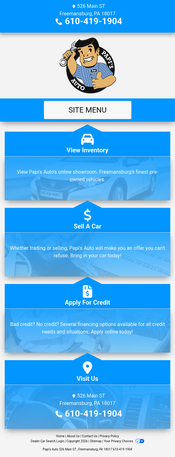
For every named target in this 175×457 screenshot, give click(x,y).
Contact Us (89, 436)
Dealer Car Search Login (47, 441)
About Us (73, 436)
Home (60, 436)
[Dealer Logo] (87, 65)
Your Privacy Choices (124, 441)
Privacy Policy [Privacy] (109, 436)
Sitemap (96, 441)
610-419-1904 (93, 21)
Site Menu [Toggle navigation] (87, 110)
